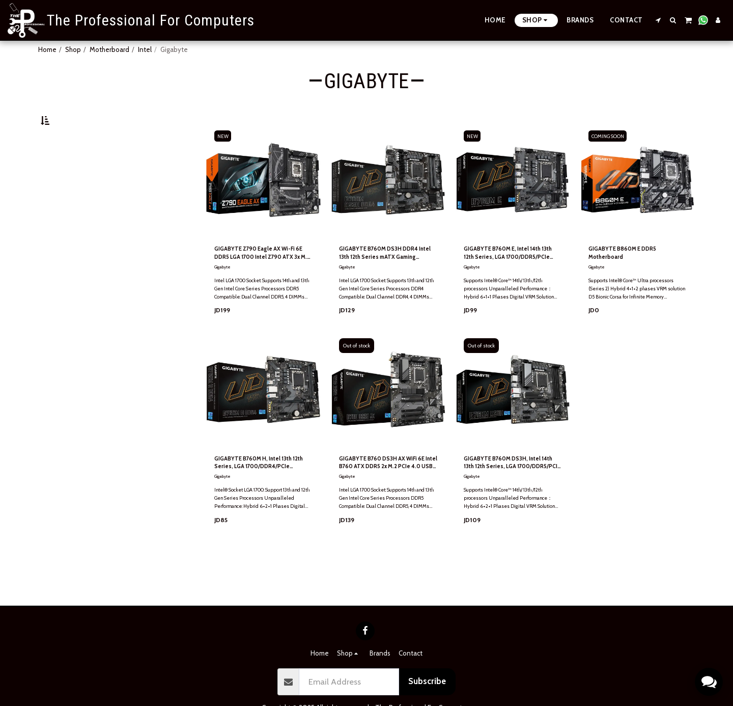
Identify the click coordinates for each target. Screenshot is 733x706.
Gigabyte (223, 295)
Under (67, 175)
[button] (658, 20)
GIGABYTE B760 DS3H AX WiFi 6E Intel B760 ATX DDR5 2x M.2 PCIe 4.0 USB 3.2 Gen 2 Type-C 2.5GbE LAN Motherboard (386, 493)
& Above (69, 216)
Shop (73, 49)
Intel (145, 49)
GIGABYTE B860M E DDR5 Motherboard (628, 279)
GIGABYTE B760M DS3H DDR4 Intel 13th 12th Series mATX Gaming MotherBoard (386, 280)
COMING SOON (610, 160)
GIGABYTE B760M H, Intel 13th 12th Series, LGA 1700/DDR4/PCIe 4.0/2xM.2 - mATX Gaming (261, 493)
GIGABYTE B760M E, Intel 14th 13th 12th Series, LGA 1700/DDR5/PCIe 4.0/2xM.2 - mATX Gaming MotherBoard (510, 280)
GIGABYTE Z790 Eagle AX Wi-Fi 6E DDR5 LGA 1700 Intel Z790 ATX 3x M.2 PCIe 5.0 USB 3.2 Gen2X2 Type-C (263, 280)
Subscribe (427, 681)
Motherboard (109, 49)
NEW (224, 160)
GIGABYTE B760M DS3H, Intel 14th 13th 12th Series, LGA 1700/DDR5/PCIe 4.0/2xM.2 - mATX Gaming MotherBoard (510, 493)
